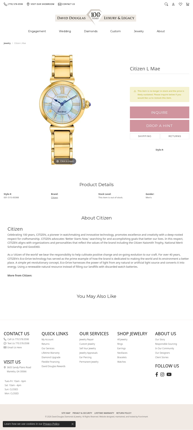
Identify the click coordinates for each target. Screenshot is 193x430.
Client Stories (161, 357)
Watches (121, 361)
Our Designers (162, 352)
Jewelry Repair (87, 339)
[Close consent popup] (72, 424)
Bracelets (122, 357)
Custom (115, 31)
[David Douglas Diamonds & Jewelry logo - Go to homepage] (96, 16)
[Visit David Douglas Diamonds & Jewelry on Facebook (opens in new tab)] (156, 374)
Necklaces (122, 352)
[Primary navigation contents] (96, 31)
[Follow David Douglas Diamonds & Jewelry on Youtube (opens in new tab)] (169, 374)
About (161, 31)
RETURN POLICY (123, 413)
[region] (65, 110)
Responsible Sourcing (166, 343)
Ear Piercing (86, 357)
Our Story (160, 339)
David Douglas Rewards (54, 366)
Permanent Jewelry (89, 361)
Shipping (145, 136)
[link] (13, 4)
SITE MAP (66, 413)
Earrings (121, 348)
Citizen (54, 197)
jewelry (7, 43)
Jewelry (139, 31)
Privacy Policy (51, 423)
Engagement (37, 31)
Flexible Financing (51, 361)
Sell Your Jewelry (88, 348)
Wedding (65, 31)
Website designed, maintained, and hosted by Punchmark (123, 416)
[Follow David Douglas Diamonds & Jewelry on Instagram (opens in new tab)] (162, 374)
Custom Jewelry (87, 343)
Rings (120, 343)
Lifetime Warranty (51, 352)
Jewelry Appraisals (89, 352)
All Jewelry (122, 339)
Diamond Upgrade (51, 357)
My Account (47, 339)
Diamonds (90, 31)
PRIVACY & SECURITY (82, 413)
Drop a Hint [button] (159, 126)
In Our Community (164, 348)
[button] (166, 4)
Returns (175, 136)
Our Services (48, 348)
